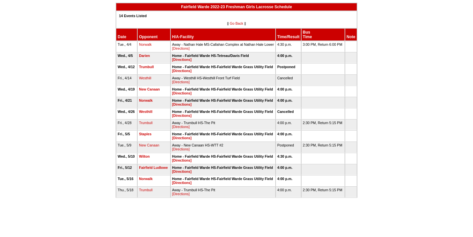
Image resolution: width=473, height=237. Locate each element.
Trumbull (146, 67)
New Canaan (149, 89)
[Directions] (181, 48)
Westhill (145, 78)
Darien (144, 56)
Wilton (144, 156)
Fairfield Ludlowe (153, 168)
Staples (145, 134)
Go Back (236, 23)
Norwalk (145, 44)
